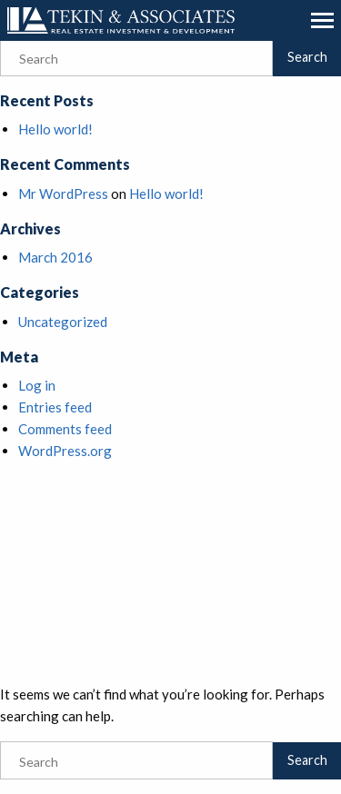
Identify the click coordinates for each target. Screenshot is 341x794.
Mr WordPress (63, 193)
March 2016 (55, 257)
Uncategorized (62, 321)
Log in (36, 385)
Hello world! (55, 129)
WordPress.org (65, 450)
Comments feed (65, 429)
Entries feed (55, 407)
